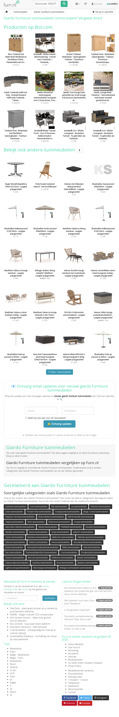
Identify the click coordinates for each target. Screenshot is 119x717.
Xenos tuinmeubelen (61, 542)
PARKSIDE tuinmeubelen (71, 527)
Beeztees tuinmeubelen (38, 537)
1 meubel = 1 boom (78, 679)
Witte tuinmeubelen (70, 547)
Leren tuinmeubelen (14, 511)
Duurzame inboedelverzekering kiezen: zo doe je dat (88, 627)
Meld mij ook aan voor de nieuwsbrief (45, 417)
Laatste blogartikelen (76, 581)
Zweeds (14, 667)
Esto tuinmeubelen (13, 552)
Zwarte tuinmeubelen (86, 557)
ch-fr (12, 673)
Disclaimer (73, 653)
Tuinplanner (74, 682)
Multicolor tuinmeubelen (63, 537)
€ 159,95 (16, 130)
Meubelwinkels (75, 659)
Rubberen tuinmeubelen (62, 557)
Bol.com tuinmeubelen (38, 557)
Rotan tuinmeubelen (14, 547)
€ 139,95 (103, 54)
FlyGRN (13, 614)
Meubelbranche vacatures (81, 670)
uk (11, 688)
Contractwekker (18, 630)
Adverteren (73, 686)
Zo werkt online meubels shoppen (85, 662)
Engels (13, 682)
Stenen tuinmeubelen (47, 527)
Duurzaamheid (75, 673)
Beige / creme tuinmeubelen (96, 511)
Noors (13, 664)
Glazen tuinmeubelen (14, 557)
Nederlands (16, 648)
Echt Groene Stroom (20, 617)
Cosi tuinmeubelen (69, 552)
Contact (72, 692)
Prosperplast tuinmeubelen (93, 552)
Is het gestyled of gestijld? (88, 609)
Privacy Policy (74, 665)
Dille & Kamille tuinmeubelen (80, 516)
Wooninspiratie (75, 689)
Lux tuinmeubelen (79, 506)
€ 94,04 (16, 54)
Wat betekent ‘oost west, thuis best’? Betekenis (88, 602)
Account (96, 3)
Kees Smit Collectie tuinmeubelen (19, 527)
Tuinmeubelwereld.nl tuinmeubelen (41, 552)
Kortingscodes (75, 676)
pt (11, 679)
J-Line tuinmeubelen (38, 506)
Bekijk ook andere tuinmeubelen (43, 149)
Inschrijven (49, 598)
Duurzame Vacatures (20, 626)
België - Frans (16, 657)
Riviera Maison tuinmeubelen (51, 516)
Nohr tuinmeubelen (36, 522)
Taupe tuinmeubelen (14, 522)
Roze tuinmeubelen (65, 562)
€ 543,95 (16, 92)
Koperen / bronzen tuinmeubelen (20, 516)
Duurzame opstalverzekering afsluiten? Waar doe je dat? (88, 618)
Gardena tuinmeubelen (42, 562)
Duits (12, 676)
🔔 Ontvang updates (59, 424)
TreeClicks (15, 608)
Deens (13, 691)
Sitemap (72, 656)
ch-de (13, 670)
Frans (12, 651)
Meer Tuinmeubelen (59, 371)
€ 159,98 (74, 54)
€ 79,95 (103, 92)
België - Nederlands (19, 654)
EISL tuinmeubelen (59, 506)
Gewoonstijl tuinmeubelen (16, 562)
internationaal (40, 626)
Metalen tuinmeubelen (15, 532)
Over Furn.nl (74, 647)
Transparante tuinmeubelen (67, 511)
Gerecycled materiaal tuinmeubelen (42, 547)
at (11, 694)
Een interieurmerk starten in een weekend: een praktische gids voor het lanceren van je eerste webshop (88, 591)
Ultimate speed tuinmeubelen (91, 537)
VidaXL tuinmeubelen (38, 542)
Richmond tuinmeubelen (59, 522)
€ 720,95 (45, 92)
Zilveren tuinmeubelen (15, 542)
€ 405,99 (45, 130)
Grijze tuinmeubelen (60, 532)
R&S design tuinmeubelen (44, 567)
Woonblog (73, 650)
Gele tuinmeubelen (92, 547)
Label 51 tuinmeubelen (83, 532)
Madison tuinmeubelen (88, 562)
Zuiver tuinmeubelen (14, 537)
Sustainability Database (21, 636)
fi (10, 685)
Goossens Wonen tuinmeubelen (88, 542)
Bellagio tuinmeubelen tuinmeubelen (76, 567)
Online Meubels (76, 644)
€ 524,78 (74, 92)
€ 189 (45, 54)
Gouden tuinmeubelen (95, 527)
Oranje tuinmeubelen (83, 522)
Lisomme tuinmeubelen (15, 506)
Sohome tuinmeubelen (100, 506)
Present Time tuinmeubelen (39, 511)
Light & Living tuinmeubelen (17, 567)
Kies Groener (16, 623)
